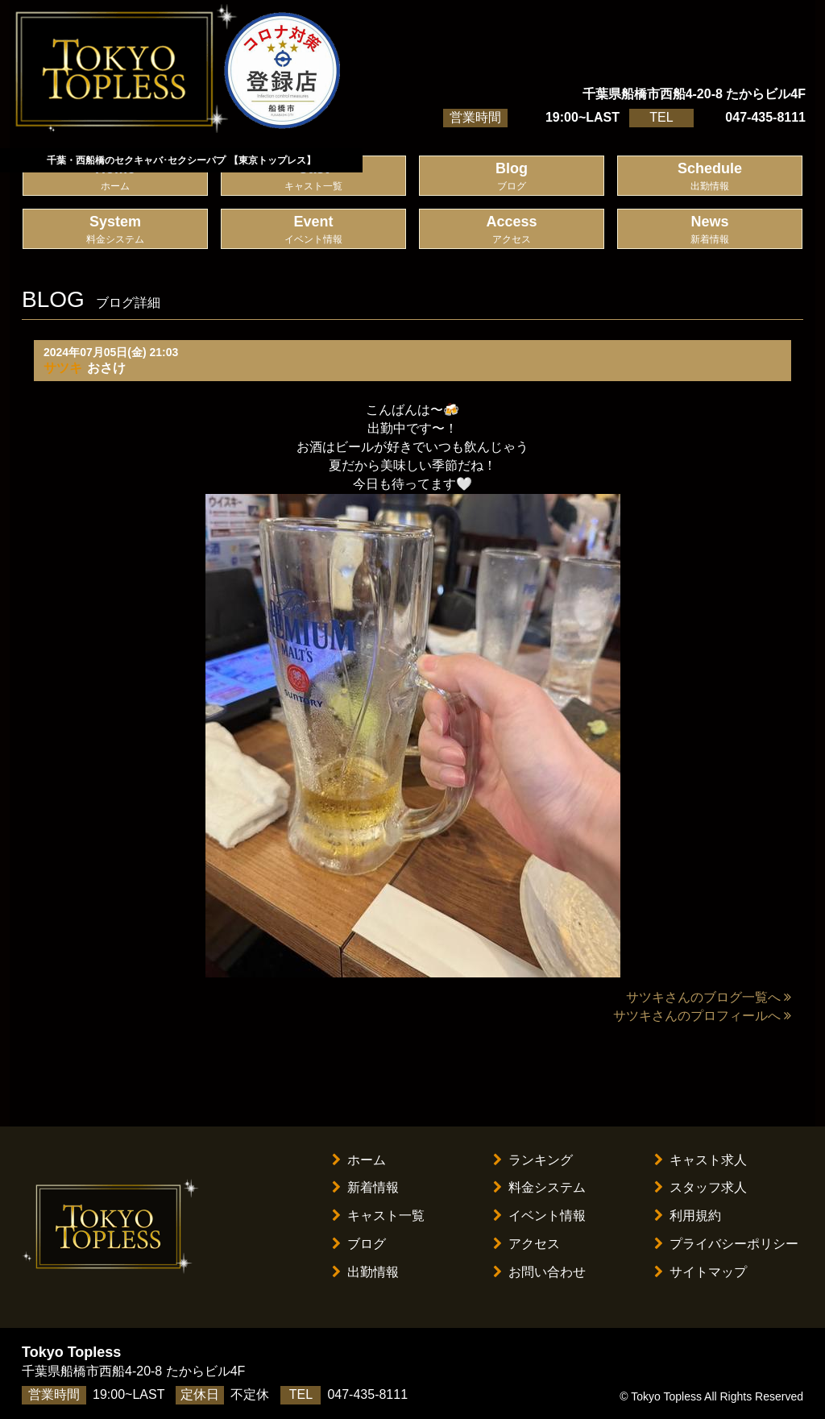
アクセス (526, 1244)
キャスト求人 (700, 1160)
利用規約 (687, 1215)
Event (313, 230)
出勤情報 (365, 1272)
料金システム (539, 1187)
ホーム (359, 1160)
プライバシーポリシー (726, 1244)
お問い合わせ (539, 1272)
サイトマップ (700, 1272)
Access (511, 230)
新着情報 (365, 1187)
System (115, 230)
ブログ (359, 1244)
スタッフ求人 (700, 1187)
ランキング (533, 1160)
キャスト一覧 (378, 1215)
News (710, 230)
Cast (313, 176)
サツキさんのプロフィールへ (702, 1016)
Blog (511, 176)
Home (115, 176)
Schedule (710, 176)
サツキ (63, 368)
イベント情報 (539, 1215)
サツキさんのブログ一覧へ (708, 997)
